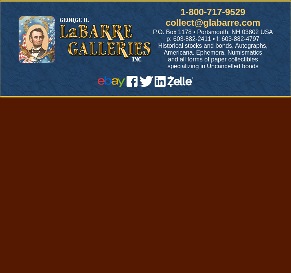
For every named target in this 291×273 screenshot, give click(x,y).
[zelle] (180, 85)
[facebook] (132, 85)
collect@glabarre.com (213, 22)
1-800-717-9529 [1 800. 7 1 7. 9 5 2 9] (213, 12)
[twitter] (146, 85)
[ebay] (111, 85)
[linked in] (160, 85)
